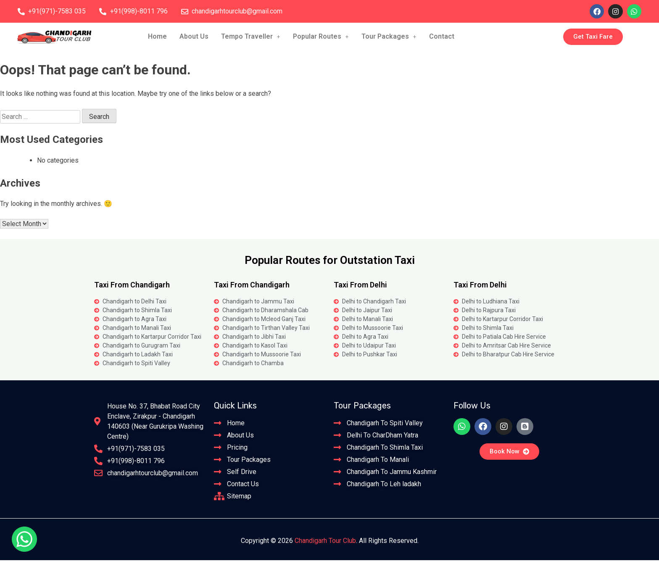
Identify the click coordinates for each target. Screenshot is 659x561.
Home (157, 37)
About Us (193, 37)
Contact (441, 37)
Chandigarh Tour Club (325, 541)
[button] (251, 37)
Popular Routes (321, 37)
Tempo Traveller (250, 37)
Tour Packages (388, 37)
